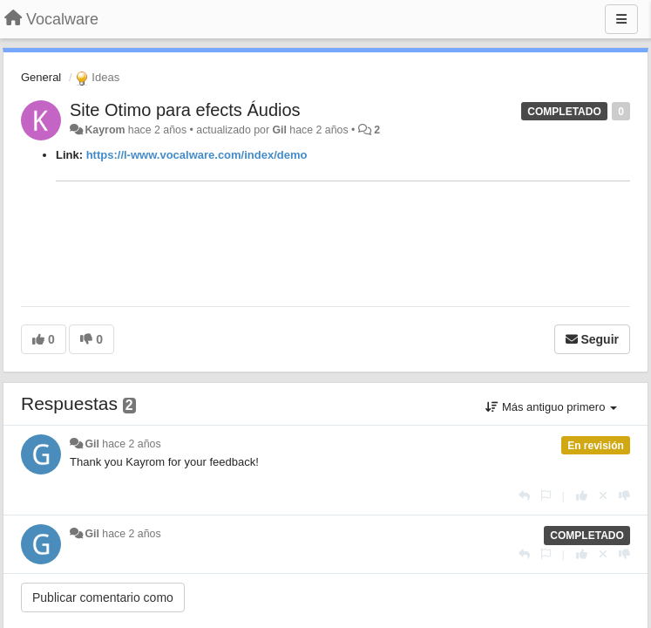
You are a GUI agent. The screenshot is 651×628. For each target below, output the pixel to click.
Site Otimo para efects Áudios (185, 109)
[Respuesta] (524, 495)
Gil (279, 130)
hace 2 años (131, 444)
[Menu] (621, 19)
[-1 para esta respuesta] (624, 495)
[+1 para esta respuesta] (581, 495)
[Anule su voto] (603, 495)
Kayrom (105, 130)
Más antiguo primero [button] (551, 406)
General (41, 77)
